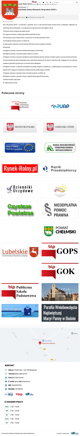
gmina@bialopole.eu (22, 381)
